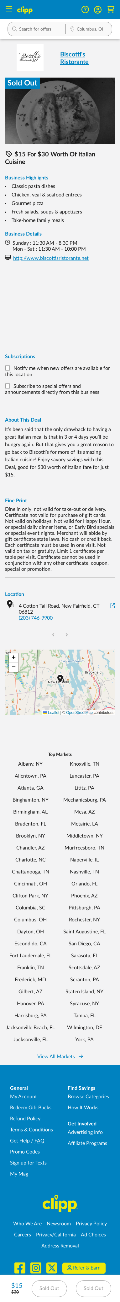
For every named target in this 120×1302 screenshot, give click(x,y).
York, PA (84, 1039)
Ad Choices (93, 1234)
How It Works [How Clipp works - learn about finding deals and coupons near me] (83, 1107)
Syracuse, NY (84, 1003)
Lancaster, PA (84, 776)
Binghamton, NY (31, 800)
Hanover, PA (30, 1003)
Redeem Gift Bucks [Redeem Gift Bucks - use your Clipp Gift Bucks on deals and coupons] (30, 1107)
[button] (98, 10)
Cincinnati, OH (30, 883)
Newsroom (59, 1223)
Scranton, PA (84, 979)
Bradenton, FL (30, 823)
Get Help (20, 1140)
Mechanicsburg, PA (84, 800)
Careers (22, 1234)
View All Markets (60, 1056)
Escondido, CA (30, 943)
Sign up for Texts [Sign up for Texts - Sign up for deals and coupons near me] (28, 1162)
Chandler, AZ (30, 847)
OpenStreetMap (79, 712)
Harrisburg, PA (30, 1015)
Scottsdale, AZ (84, 967)
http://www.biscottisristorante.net (51, 258)
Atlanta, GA (31, 788)
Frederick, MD (30, 979)
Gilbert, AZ (30, 991)
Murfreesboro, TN (84, 847)
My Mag (19, 1173)
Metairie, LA (84, 823)
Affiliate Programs (87, 1143)
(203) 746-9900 (36, 618)
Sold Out (49, 1288)
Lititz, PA (84, 788)
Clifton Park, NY (30, 895)
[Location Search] (88, 29)
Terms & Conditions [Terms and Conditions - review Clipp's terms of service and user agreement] (31, 1129)
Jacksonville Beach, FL (30, 1027)
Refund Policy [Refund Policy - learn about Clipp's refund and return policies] (25, 1118)
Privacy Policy (91, 1223)
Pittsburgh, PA (84, 907)
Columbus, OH (30, 919)
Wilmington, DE (84, 1027)
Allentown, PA (30, 776)
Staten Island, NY (84, 991)
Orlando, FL (84, 883)
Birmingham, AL (30, 811)
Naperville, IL (84, 859)
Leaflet (51, 712)
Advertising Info (85, 1132)
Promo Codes (25, 1151)
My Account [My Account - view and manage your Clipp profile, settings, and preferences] (23, 1096)
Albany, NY (30, 764)
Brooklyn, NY (30, 835)
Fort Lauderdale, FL (30, 955)
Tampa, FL (85, 1015)
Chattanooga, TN (30, 871)
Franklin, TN (30, 967)
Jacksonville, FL (30, 1039)
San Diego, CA (84, 943)
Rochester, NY (84, 919)
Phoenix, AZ (84, 895)
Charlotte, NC (30, 859)
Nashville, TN (84, 871)
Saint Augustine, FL (84, 931)
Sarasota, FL (84, 955)
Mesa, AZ (84, 811)
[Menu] (9, 9)
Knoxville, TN (84, 764)
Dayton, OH (30, 931)
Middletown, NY (84, 835)
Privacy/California (56, 1234)
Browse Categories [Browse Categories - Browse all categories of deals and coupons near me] (88, 1096)
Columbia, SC (30, 907)
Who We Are (27, 1223)
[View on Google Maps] (112, 606)
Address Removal (60, 1245)
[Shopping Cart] (110, 10)
